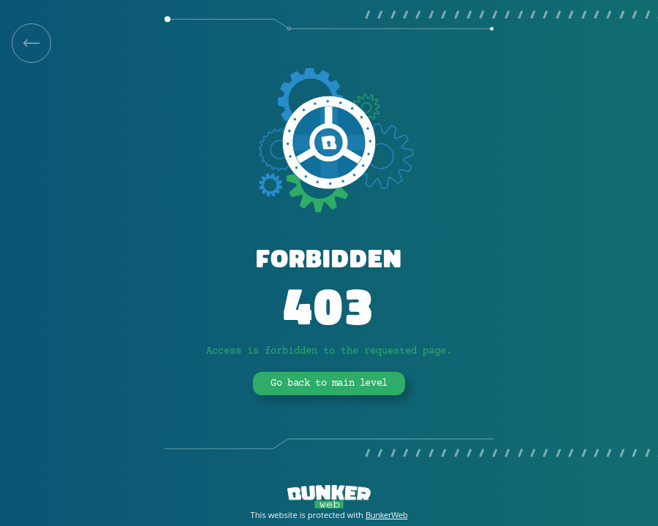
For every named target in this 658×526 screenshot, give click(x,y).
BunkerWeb (387, 514)
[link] (31, 43)
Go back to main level (329, 383)
